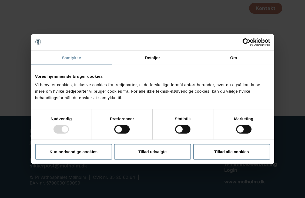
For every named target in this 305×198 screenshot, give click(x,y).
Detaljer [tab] (152, 57)
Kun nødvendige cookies (73, 151)
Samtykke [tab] (71, 57)
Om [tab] (233, 57)
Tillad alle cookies (231, 151)
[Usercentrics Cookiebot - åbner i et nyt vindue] (246, 42)
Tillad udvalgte (152, 151)
